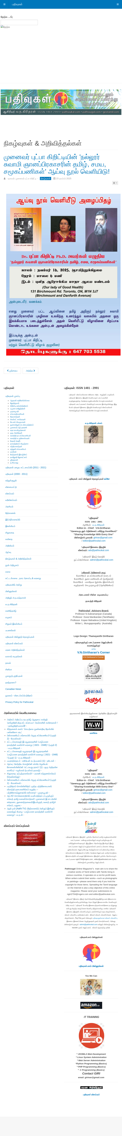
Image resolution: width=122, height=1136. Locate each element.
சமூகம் (8, 617)
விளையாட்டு (11, 487)
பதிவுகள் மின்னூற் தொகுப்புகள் (19, 637)
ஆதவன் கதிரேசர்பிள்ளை (20, 400)
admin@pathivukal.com (101, 560)
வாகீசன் (13, 452)
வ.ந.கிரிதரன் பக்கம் (93, 423)
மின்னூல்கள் (11, 591)
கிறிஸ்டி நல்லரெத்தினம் (19, 406)
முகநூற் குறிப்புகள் (14, 676)
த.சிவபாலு (14, 463)
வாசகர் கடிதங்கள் (13, 656)
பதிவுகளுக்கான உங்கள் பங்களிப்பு (105, 918)
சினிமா (8, 669)
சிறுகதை (9, 532)
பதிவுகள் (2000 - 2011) (16, 474)
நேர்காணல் (10, 513)
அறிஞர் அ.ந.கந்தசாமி (15, 598)
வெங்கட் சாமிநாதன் (18, 419)
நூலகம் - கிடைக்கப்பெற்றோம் (18, 695)
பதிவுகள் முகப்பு (12, 396)
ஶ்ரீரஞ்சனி (14, 460)
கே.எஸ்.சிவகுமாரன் (17, 422)
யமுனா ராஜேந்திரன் (17, 409)
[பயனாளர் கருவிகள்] (115, 183)
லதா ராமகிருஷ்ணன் (18, 430)
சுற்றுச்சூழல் (11, 480)
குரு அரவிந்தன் (16, 433)
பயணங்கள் (10, 630)
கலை (7, 571)
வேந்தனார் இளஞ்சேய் (18, 454)
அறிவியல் (9, 545)
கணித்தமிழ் (10, 611)
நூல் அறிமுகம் (12, 565)
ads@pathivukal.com (98, 550)
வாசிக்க (93, 733)
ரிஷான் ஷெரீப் (15, 441)
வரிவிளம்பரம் (11, 500)
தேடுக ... (5, 17)
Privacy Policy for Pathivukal (19, 702)
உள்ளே (106, 479)
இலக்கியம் (10, 526)
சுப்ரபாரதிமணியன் (17, 414)
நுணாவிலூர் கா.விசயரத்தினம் (22, 425)
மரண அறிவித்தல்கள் (15, 650)
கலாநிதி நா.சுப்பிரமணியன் (20, 436)
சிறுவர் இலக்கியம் (13, 624)
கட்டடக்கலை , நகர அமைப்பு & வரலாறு (23, 578)
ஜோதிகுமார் (14, 403)
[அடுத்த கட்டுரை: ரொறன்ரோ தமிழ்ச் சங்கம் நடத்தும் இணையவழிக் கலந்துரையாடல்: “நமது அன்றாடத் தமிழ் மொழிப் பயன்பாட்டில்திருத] (30, 371)
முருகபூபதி (14, 411)
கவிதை (9, 539)
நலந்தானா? (10, 682)
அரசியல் (9, 506)
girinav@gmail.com (102, 537)
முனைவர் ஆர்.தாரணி (18, 427)
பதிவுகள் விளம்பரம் (14, 643)
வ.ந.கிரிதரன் (11, 604)
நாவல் (8, 663)
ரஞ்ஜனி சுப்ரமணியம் (18, 449)
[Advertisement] (61, 59)
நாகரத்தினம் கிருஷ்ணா (19, 444)
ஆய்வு (8, 552)
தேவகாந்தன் (15, 417)
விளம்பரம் (9, 493)
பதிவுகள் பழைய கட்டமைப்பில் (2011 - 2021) (25, 467)
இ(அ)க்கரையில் (12, 519)
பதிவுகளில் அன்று (13, 584)
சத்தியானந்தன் (16, 446)
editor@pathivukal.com (94, 540)
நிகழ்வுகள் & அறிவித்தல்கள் (18, 558)
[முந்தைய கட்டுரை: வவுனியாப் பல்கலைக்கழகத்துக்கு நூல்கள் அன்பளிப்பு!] (12, 371)
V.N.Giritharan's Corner (93, 652)
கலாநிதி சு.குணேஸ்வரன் (20, 438)
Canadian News (13, 689)
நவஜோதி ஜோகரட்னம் (18, 457)
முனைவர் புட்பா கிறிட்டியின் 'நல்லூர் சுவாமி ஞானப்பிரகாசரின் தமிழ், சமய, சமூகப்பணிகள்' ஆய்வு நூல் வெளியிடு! (57, 164)
